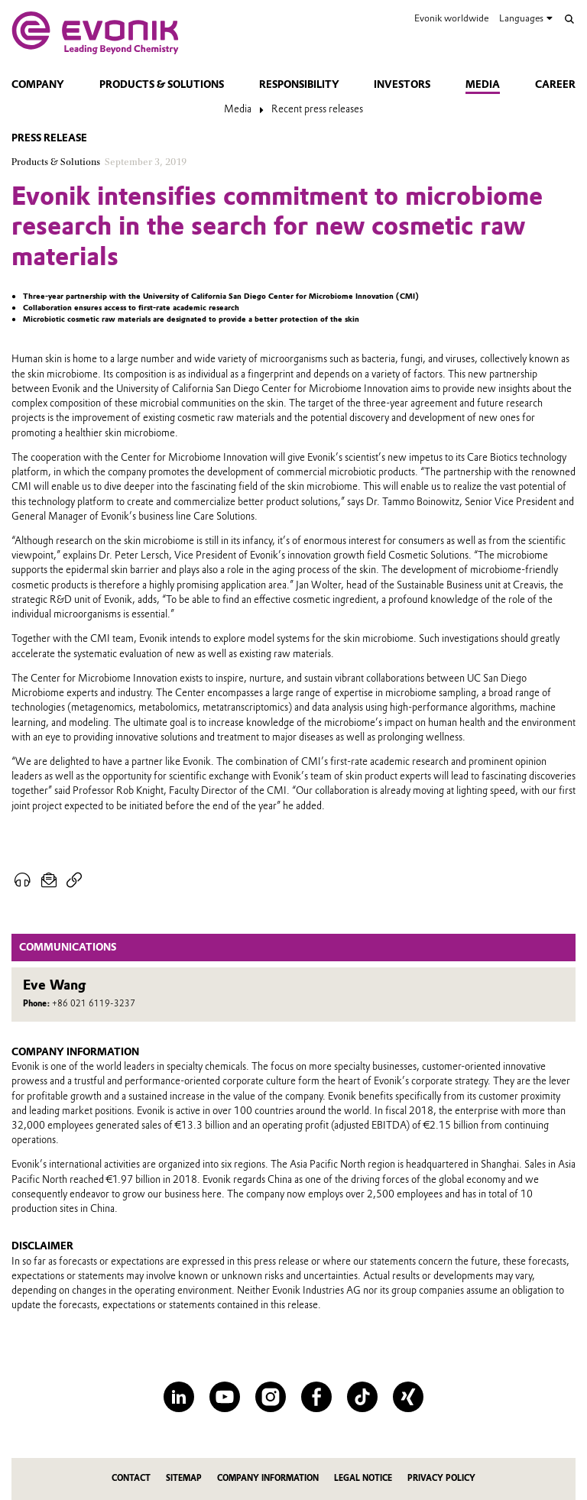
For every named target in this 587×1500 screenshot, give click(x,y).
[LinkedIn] (179, 1397)
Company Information (268, 1478)
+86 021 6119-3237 (93, 1004)
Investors (402, 84)
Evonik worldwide (451, 18)
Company (37, 84)
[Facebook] (316, 1397)
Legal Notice (363, 1478)
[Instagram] (270, 1397)
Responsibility (299, 84)
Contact (131, 1478)
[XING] (408, 1397)
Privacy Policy (441, 1478)
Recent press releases (317, 109)
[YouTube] (224, 1397)
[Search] (569, 19)
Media (482, 84)
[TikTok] (362, 1397)
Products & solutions (161, 84)
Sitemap (184, 1478)
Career (555, 84)
